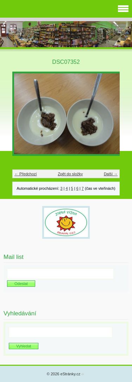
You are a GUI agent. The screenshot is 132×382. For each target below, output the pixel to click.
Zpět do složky (70, 174)
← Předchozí (25, 174)
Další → (111, 174)
